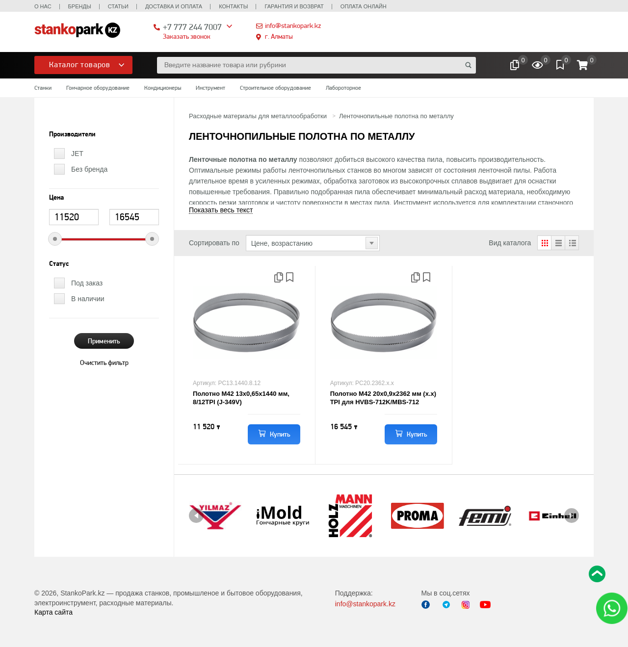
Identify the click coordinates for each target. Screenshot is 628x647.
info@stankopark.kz (293, 25)
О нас (43, 6)
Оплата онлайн (363, 6)
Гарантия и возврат (293, 6)
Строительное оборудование (275, 87)
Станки (43, 87)
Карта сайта (53, 612)
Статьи (118, 6)
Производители (72, 134)
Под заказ (87, 283)
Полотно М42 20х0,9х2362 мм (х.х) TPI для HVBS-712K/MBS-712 (383, 398)
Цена (56, 198)
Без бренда (89, 169)
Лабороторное (343, 87)
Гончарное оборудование (98, 87)
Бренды (79, 6)
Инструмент (210, 87)
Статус (59, 264)
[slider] (55, 239)
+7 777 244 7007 (192, 27)
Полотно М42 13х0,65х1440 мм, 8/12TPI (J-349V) (241, 398)
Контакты (233, 6)
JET (77, 153)
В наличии (88, 299)
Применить (104, 341)
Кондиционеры (162, 87)
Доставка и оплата (173, 6)
